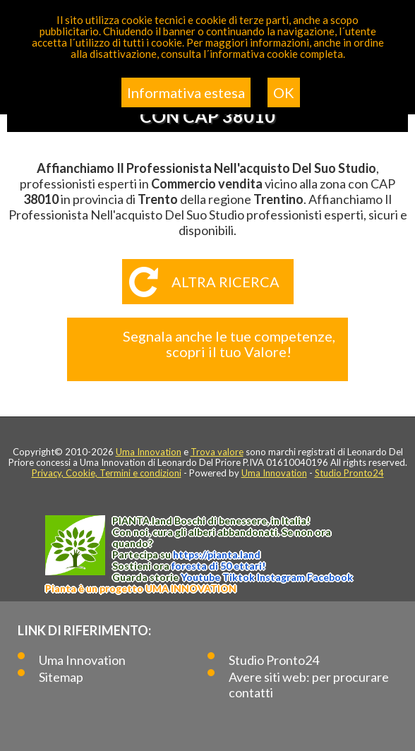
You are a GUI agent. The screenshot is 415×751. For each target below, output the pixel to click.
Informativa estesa (186, 92)
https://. (216, 554)
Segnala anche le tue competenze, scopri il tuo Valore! (229, 344)
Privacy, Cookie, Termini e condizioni (106, 473)
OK (283, 92)
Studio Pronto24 (349, 473)
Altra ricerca (225, 281)
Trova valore (217, 451)
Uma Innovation (148, 451)
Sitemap (61, 677)
